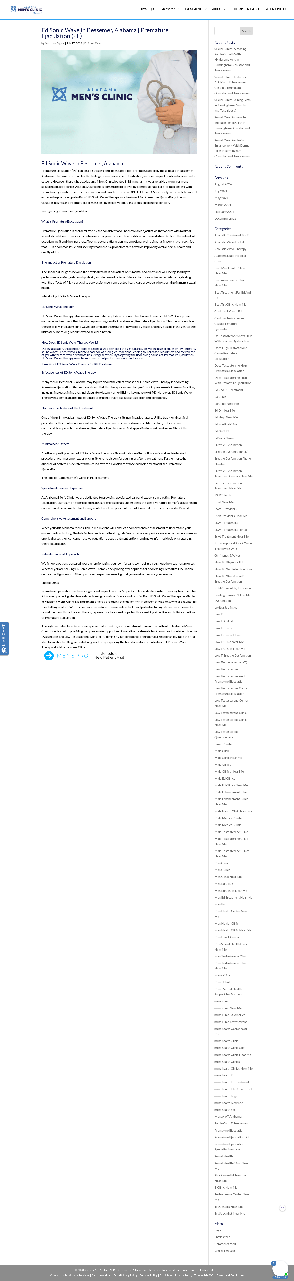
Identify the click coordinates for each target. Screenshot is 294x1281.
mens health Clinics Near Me (233, 1068)
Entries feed (222, 1237)
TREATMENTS (193, 10)
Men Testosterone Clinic (230, 956)
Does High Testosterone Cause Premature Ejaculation (230, 353)
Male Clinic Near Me (228, 757)
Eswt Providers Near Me (230, 515)
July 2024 (220, 191)
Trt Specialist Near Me (229, 1213)
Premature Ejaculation (229, 1130)
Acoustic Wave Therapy (230, 249)
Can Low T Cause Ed (228, 311)
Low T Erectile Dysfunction (232, 655)
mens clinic (221, 1001)
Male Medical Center (228, 818)
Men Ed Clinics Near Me (230, 890)
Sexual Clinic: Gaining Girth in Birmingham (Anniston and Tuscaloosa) (232, 105)
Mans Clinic (222, 870)
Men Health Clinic (226, 923)
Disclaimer (166, 1275)
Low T (218, 614)
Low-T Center (223, 744)
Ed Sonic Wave (93, 43)
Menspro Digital (54, 43)
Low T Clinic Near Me (229, 642)
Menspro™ (168, 10)
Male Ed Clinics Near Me (231, 785)
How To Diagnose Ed (228, 562)
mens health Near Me (228, 1103)
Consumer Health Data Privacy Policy (114, 1275)
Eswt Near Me (224, 502)
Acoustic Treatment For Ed (232, 235)
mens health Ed (224, 1075)
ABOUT (217, 10)
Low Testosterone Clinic (230, 712)
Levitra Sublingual (226, 607)
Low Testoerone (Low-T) (230, 662)
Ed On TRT (221, 431)
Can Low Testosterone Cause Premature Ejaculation (229, 323)
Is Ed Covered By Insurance (232, 588)
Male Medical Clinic (227, 825)
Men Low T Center (226, 937)
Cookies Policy (148, 1275)
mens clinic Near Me (228, 1008)
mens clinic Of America (229, 1015)
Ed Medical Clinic (226, 424)
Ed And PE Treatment (228, 390)
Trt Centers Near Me (228, 1206)
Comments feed (225, 1244)
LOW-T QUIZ (148, 10)
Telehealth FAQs (204, 1275)
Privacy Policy (183, 1275)
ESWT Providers (225, 509)
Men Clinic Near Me (228, 876)
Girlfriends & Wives (227, 555)
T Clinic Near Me (225, 1187)
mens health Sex (225, 1109)
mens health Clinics (227, 1061)
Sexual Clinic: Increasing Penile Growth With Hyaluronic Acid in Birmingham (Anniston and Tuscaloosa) (232, 59)
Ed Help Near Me (226, 417)
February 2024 (224, 211)
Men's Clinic (222, 975)
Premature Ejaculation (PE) (232, 1137)
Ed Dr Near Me (224, 410)
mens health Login (226, 1096)
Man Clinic (221, 863)
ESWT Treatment (226, 522)
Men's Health (223, 982)
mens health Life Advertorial (233, 1089)
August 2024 (223, 184)
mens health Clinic (226, 1041)
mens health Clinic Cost (229, 1047)
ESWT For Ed (223, 495)
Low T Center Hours (228, 635)
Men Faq (220, 904)
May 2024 (221, 198)
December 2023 (225, 218)
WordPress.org (224, 1250)
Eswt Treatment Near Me (231, 536)
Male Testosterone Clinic (231, 831)
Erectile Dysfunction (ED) (231, 451)
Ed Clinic (220, 396)
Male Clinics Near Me (229, 771)
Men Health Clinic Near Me (232, 930)
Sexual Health (223, 1156)
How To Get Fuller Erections (233, 569)
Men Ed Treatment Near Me (233, 897)
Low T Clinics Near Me (229, 648)
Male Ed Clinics (224, 778)
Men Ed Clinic (223, 883)
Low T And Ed (223, 621)
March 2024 (222, 204)
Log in (218, 1230)
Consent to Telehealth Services (69, 1275)
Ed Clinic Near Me (226, 403)
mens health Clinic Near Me (232, 1054)
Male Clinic (222, 751)
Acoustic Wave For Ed (229, 242)
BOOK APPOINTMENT (245, 10)
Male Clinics (222, 764)
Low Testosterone (226, 669)
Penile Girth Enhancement (231, 1123)
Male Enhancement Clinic (231, 792)
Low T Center (223, 628)
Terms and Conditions (230, 1275)
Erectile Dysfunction (228, 445)
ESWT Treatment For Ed (230, 529)
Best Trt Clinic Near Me (230, 304)
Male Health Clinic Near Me (233, 811)
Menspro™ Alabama (228, 1116)
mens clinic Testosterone (230, 1022)
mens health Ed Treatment (231, 1082)
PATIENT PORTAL (276, 10)
